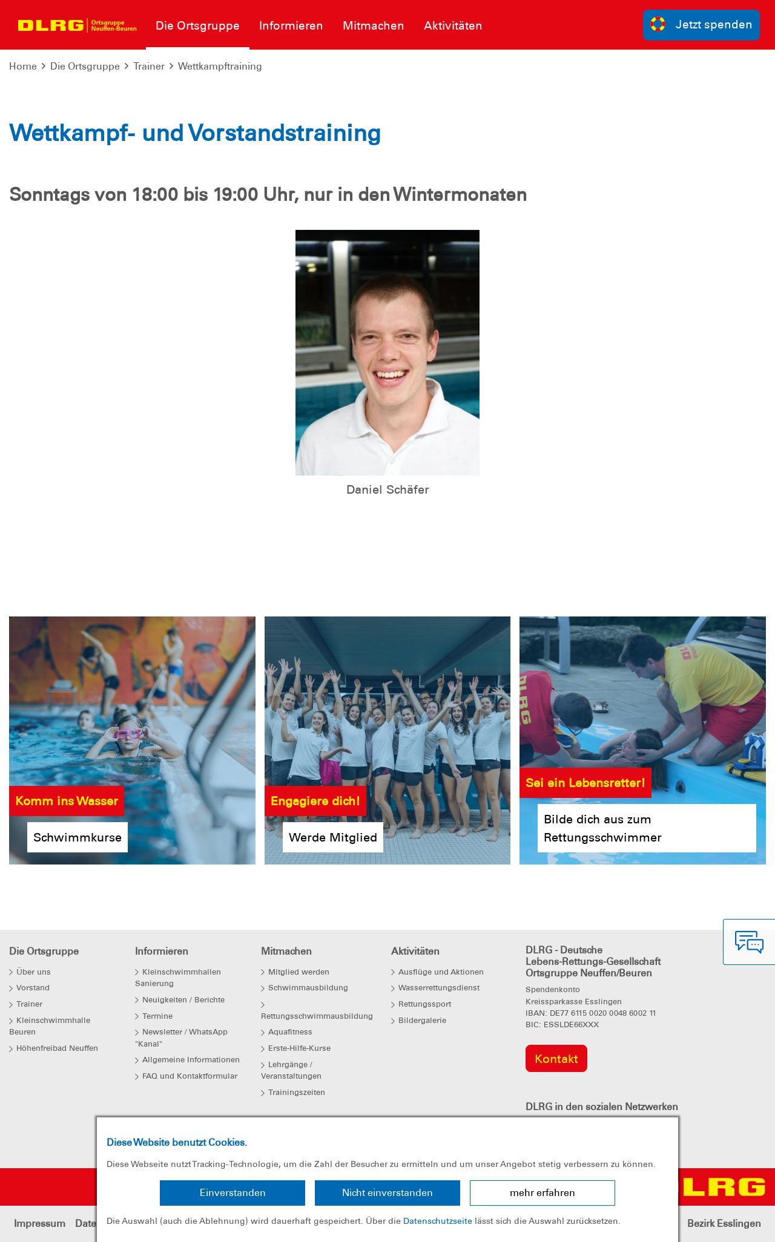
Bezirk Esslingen (724, 1223)
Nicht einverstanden (387, 1192)
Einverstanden (233, 1192)
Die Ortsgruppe (85, 66)
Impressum (39, 1223)
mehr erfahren (542, 1192)
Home (23, 66)
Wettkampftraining (220, 66)
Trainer (149, 66)
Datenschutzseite (437, 1220)
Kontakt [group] (556, 1058)
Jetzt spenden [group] (701, 23)
